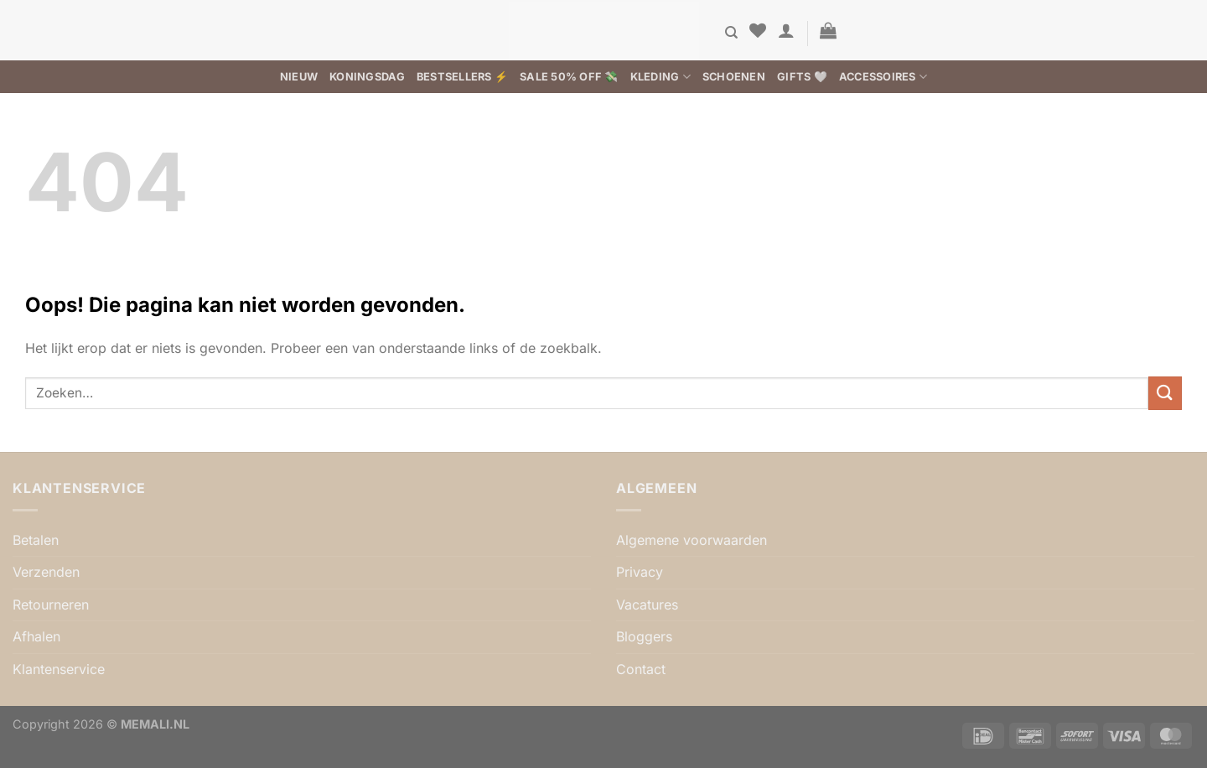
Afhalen (36, 636)
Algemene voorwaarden (691, 540)
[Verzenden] (1165, 392)
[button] (786, 30)
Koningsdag (367, 76)
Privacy (639, 571)
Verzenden (46, 571)
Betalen (36, 540)
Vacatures (647, 604)
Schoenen (733, 76)
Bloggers (644, 636)
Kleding (660, 77)
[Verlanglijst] (757, 30)
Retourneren (51, 604)
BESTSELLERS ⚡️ (462, 76)
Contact (641, 669)
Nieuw (299, 76)
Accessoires (883, 77)
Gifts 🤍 (802, 76)
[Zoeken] (731, 33)
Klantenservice (59, 669)
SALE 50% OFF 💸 (569, 76)
